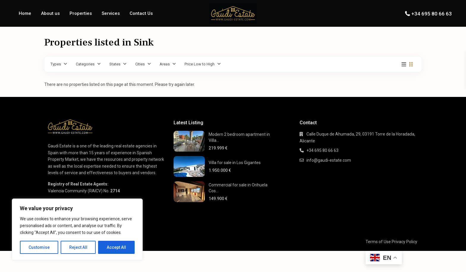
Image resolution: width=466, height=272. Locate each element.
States (114, 64)
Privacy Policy (404, 241)
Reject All (78, 247)
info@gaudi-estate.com (328, 160)
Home (25, 13)
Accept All (116, 247)
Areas (165, 64)
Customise (39, 247)
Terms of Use (378, 241)
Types (56, 64)
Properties (81, 13)
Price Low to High (200, 64)
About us (50, 13)
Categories (85, 64)
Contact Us (141, 13)
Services (111, 13)
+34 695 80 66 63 (431, 14)
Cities (140, 64)
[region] (77, 229)
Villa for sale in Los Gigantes (235, 162)
